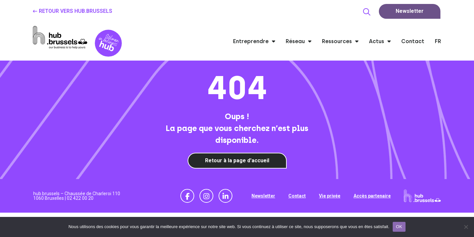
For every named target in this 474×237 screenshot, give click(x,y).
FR (438, 41)
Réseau (298, 41)
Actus (380, 41)
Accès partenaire (372, 195)
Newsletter (263, 195)
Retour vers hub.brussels (75, 11)
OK (399, 226)
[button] (366, 11)
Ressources (340, 41)
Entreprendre (254, 41)
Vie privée (329, 195)
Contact (412, 41)
